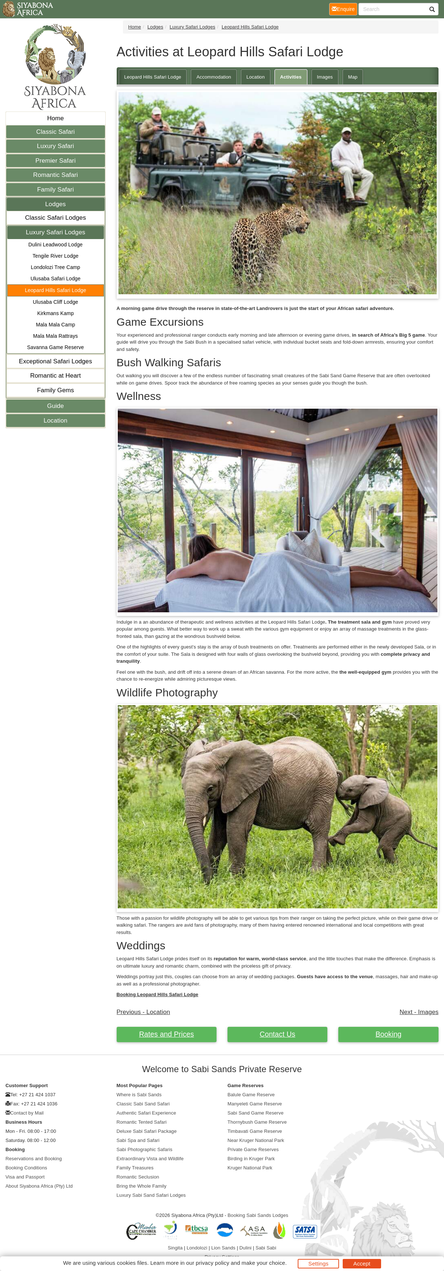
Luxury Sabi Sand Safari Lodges (151, 1195)
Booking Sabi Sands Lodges (257, 1215)
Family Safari (55, 189)
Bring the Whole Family (142, 1186)
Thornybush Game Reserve (257, 1122)
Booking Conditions (26, 1167)
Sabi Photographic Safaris (145, 1149)
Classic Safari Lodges (55, 217)
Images (325, 77)
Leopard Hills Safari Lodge (55, 290)
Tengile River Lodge (56, 256)
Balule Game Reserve (251, 1094)
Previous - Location (143, 1012)
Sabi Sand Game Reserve (255, 1113)
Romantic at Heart (55, 375)
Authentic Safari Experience (146, 1113)
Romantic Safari (55, 174)
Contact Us (277, 1034)
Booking (389, 1034)
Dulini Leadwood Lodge (56, 244)
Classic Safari (55, 131)
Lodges (55, 204)
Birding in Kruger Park (251, 1158)
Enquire (344, 8)
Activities (291, 77)
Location (55, 420)
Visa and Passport (25, 1177)
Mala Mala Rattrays (55, 336)
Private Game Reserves (253, 1149)
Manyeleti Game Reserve (254, 1104)
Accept (361, 1263)
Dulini (246, 1248)
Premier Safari (55, 160)
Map (353, 77)
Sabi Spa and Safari (138, 1140)
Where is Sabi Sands (139, 1094)
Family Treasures (135, 1167)
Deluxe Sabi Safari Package (147, 1131)
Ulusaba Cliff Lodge (55, 302)
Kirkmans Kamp (55, 313)
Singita (175, 1248)
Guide (55, 405)
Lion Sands (223, 1248)
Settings (318, 1263)
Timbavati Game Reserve (254, 1131)
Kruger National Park (249, 1167)
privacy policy (212, 1263)
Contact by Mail (27, 1113)
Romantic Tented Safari (142, 1122)
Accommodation (213, 77)
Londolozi (197, 1248)
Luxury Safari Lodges (55, 232)
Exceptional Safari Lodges (55, 361)
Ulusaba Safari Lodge (55, 278)
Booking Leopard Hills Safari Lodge (158, 994)
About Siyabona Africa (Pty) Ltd (39, 1186)
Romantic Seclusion (138, 1177)
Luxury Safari (55, 146)
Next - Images (419, 1012)
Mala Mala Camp (55, 325)
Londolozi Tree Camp (55, 267)
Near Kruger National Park (255, 1140)
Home (55, 118)
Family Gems (55, 390)
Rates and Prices (166, 1034)
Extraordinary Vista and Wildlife (150, 1158)
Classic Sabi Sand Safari (143, 1104)
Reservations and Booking (33, 1158)
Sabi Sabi (266, 1248)
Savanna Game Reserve (55, 347)
